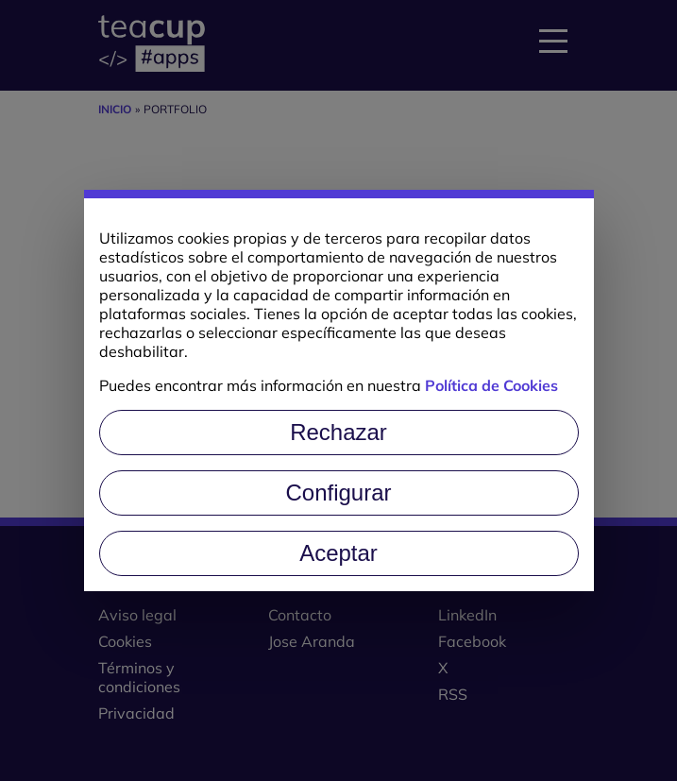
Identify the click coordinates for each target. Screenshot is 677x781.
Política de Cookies (491, 385)
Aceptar (338, 553)
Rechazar (338, 432)
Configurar (338, 492)
